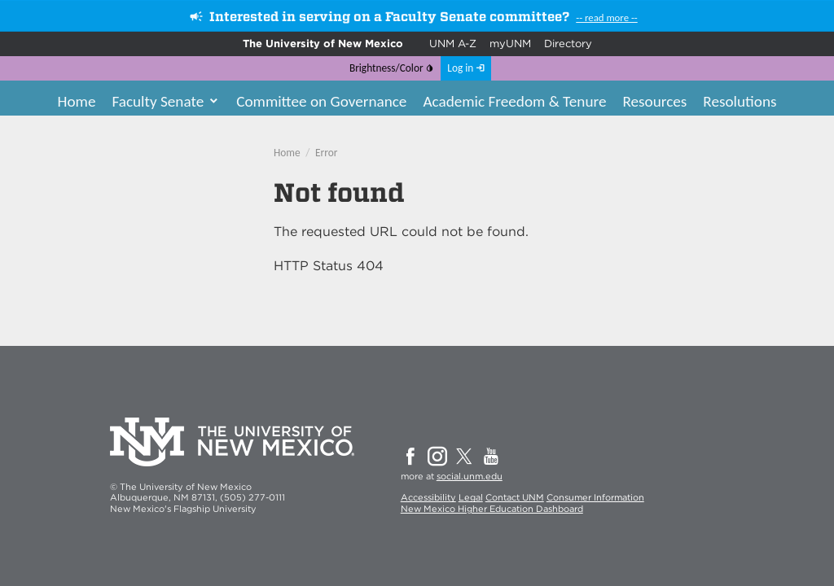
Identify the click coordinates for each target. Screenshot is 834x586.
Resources (654, 101)
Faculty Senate (158, 101)
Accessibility (428, 497)
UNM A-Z (452, 43)
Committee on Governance (321, 101)
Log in (460, 68)
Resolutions (739, 101)
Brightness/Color (386, 68)
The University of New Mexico (323, 43)
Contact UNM (514, 497)
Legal (471, 497)
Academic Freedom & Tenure (514, 101)
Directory (568, 43)
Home (76, 101)
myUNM (510, 43)
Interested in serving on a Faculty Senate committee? (389, 16)
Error (326, 153)
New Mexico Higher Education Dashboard (492, 508)
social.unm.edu (470, 476)
